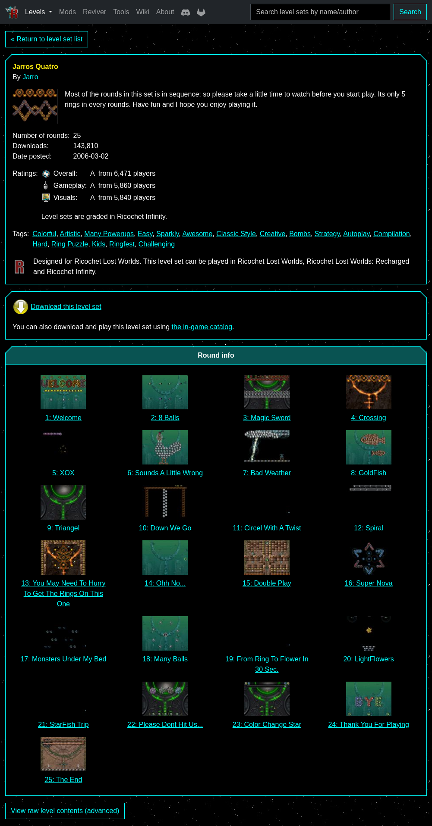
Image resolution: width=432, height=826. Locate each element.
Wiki (142, 12)
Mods (67, 12)
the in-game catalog (202, 326)
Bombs (300, 233)
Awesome (197, 233)
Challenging (157, 244)
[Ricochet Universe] (11, 12)
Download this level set (57, 307)
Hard (39, 244)
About (165, 12)
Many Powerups (109, 233)
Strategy (327, 233)
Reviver (94, 12)
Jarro (30, 77)
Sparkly (167, 233)
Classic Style (236, 233)
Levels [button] (36, 12)
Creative (273, 233)
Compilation (391, 233)
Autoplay (356, 233)
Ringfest (122, 244)
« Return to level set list (46, 39)
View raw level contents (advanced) (65, 810)
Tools (121, 12)
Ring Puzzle (69, 244)
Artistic (70, 233)
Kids (98, 244)
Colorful (44, 233)
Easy (145, 233)
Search (410, 12)
